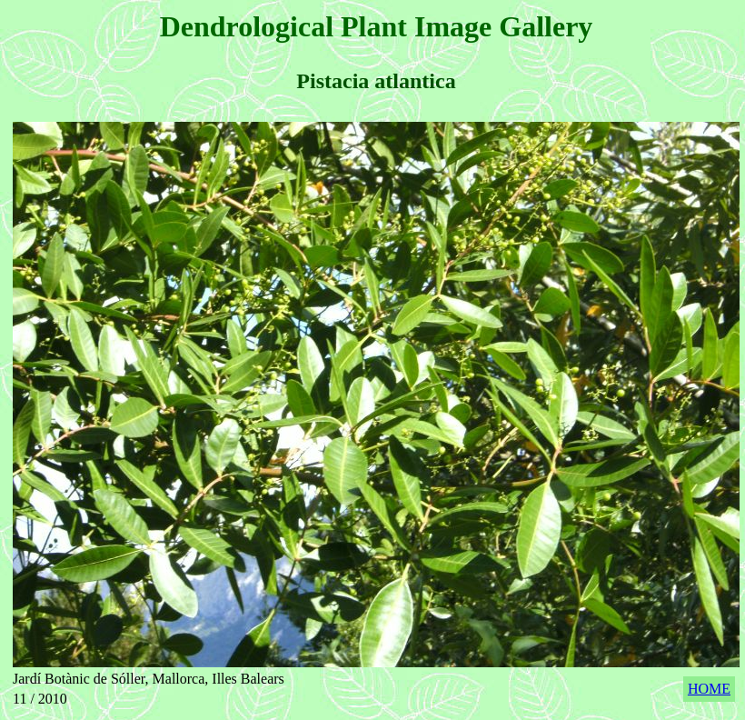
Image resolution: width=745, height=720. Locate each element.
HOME (709, 688)
